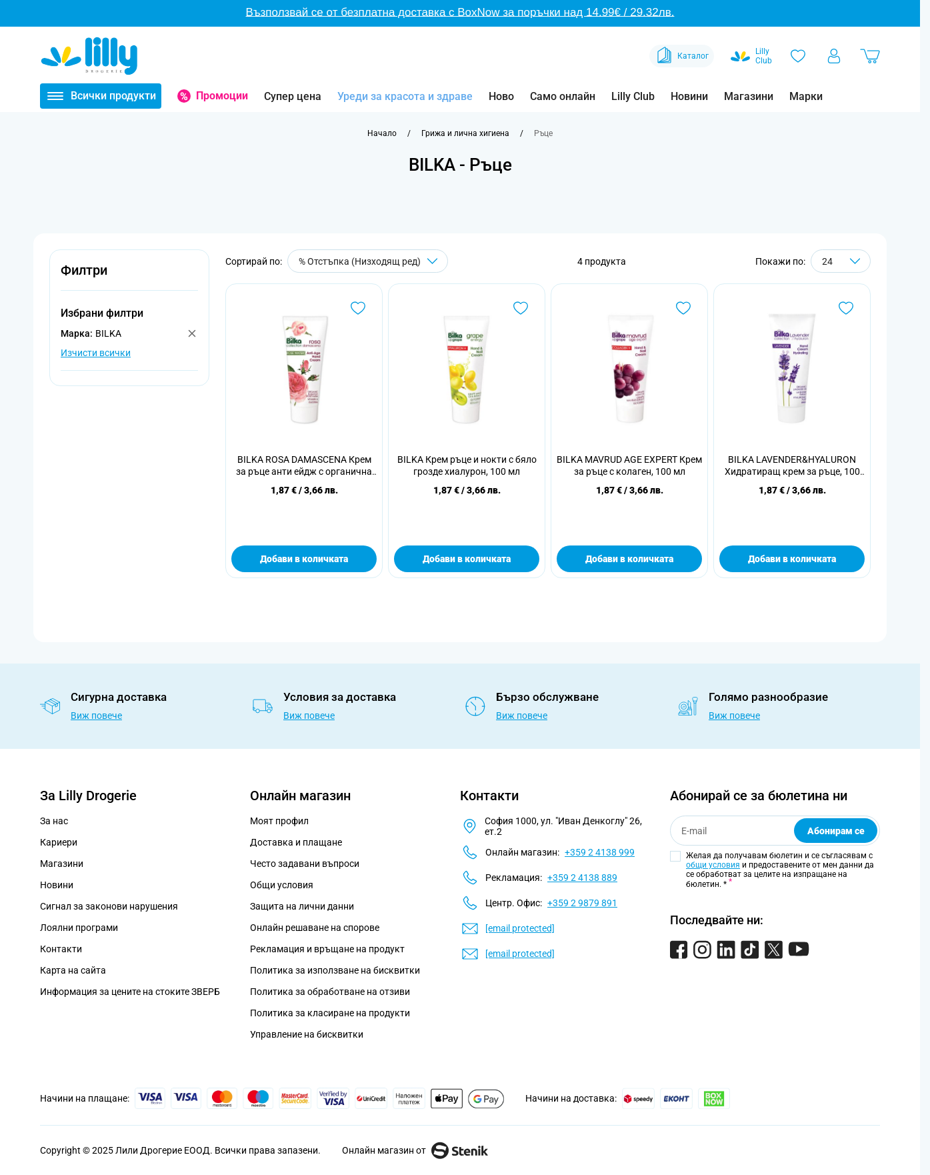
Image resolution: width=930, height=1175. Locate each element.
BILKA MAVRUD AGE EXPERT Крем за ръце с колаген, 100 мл (629, 465)
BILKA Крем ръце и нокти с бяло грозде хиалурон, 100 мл (467, 465)
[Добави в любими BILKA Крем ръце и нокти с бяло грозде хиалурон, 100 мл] (520, 308)
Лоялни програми (79, 927)
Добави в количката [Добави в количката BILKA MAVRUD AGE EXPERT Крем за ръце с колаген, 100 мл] (629, 558)
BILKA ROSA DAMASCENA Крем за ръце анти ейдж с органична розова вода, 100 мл (304, 465)
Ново (501, 96)
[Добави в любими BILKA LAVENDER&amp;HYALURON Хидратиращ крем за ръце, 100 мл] (846, 308)
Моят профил (279, 821)
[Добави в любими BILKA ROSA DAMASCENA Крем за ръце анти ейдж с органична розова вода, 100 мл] (358, 308)
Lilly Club (633, 96)
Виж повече (96, 715)
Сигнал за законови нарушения (109, 906)
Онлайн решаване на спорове (314, 927)
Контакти (61, 949)
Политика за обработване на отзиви (330, 991)
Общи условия (281, 885)
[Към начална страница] (382, 133)
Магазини (748, 96)
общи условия (713, 865)
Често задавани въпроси (304, 863)
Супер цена (292, 96)
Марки (806, 96)
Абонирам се (836, 831)
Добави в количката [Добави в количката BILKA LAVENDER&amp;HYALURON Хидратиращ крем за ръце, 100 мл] (792, 558)
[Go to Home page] (89, 56)
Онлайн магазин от (415, 1150)
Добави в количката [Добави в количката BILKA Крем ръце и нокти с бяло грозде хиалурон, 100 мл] (467, 558)
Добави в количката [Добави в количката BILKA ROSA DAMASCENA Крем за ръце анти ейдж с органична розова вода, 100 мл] (304, 558)
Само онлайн (562, 96)
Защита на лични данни (302, 906)
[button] (129, 278)
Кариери (58, 842)
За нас (54, 821)
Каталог (682, 56)
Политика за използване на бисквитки (335, 970)
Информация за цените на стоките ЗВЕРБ (130, 991)
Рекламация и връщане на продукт (328, 949)
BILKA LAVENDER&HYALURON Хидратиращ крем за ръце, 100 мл (792, 465)
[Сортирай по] (367, 261)
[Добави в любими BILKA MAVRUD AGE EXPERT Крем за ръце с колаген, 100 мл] (683, 308)
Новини (689, 96)
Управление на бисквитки (306, 1034)
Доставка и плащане (296, 842)
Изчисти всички (96, 352)
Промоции (222, 95)
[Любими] (798, 56)
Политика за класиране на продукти (330, 1013)
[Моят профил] (834, 56)
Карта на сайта (73, 970)
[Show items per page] (841, 261)
